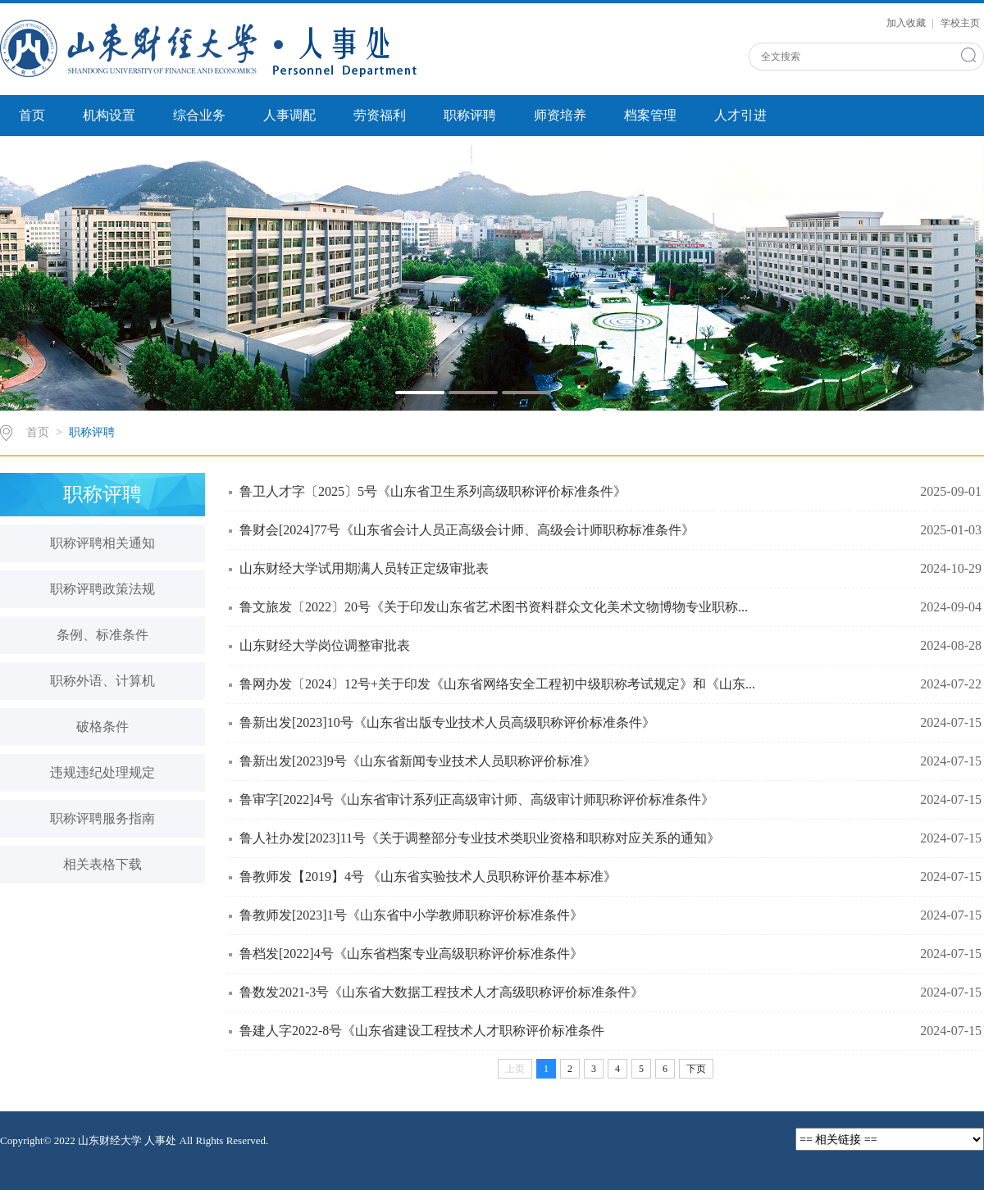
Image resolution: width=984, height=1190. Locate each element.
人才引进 (740, 115)
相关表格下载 (102, 864)
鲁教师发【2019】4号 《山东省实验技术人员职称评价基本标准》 (428, 876)
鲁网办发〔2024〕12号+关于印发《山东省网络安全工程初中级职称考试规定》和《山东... (497, 684)
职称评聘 (470, 115)
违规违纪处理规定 (102, 772)
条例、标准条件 (102, 635)
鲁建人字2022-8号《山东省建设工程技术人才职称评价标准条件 (421, 1031)
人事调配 (289, 115)
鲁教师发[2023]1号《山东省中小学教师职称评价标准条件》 (411, 915)
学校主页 (960, 23)
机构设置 (109, 115)
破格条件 (102, 727)
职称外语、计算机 (102, 681)
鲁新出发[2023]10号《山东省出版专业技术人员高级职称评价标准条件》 (447, 722)
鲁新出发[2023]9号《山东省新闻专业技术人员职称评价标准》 (417, 761)
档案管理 (650, 115)
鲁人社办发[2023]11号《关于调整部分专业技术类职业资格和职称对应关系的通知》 (479, 838)
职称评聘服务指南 (102, 818)
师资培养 (560, 115)
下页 (696, 1068)
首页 (32, 115)
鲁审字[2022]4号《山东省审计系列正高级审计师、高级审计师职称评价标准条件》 (476, 799)
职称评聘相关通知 (102, 543)
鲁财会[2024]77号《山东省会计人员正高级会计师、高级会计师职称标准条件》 (467, 530)
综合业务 (199, 115)
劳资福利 (379, 115)
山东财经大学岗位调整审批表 (324, 645)
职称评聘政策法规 (102, 589)
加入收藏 (907, 23)
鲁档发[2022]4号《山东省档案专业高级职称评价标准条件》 (411, 954)
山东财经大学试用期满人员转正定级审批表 (364, 568)
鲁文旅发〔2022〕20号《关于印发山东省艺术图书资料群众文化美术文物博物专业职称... (493, 607)
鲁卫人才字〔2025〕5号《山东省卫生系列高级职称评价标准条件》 (432, 491)
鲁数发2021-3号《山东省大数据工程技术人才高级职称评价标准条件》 (441, 992)
